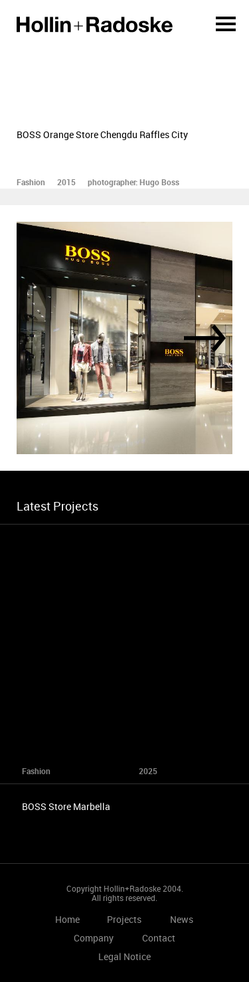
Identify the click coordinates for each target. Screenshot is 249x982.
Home (95, 25)
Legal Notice (124, 956)
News (181, 919)
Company (94, 938)
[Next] (205, 338)
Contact (158, 938)
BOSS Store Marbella (66, 806)
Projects (124, 919)
